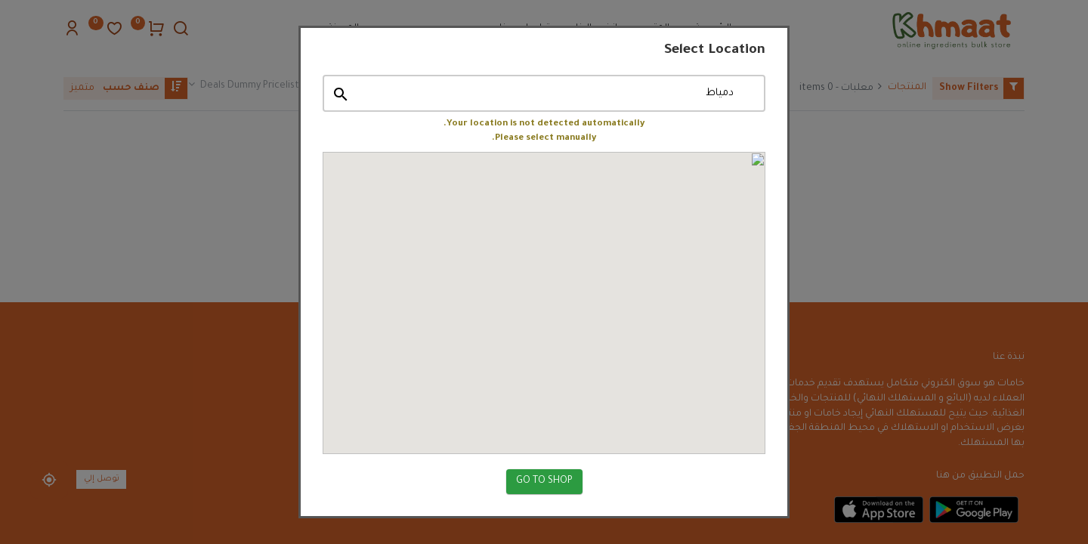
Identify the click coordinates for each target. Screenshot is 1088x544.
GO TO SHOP (544, 473)
